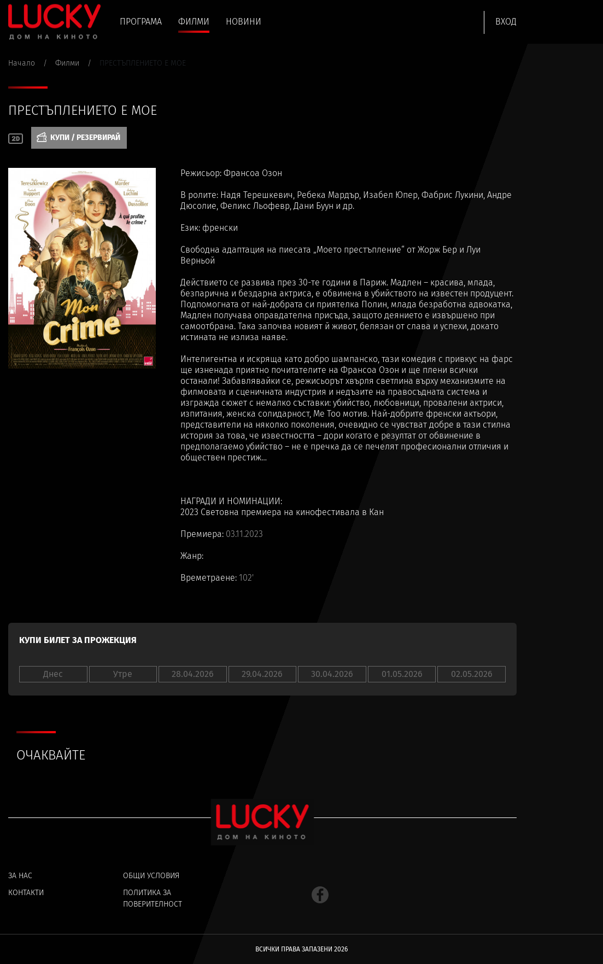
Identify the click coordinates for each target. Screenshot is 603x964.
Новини (243, 21)
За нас (20, 875)
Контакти (26, 892)
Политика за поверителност (152, 898)
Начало (21, 63)
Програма (141, 21)
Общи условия (151, 875)
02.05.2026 (472, 674)
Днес (53, 674)
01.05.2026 (402, 674)
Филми (193, 21)
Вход (506, 21)
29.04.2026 (262, 674)
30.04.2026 (332, 674)
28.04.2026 (193, 674)
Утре (122, 674)
